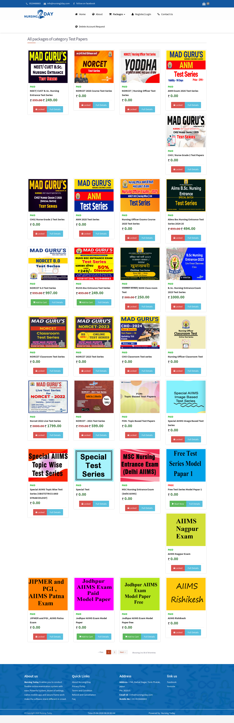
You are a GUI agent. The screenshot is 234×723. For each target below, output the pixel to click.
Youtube (171, 686)
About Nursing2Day (81, 681)
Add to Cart (40, 301)
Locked (40, 108)
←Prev (100, 652)
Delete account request (90, 26)
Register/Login (141, 13)
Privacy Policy (78, 686)
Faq (74, 698)
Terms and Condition (82, 690)
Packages (117, 13)
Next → (123, 652)
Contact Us (165, 13)
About (97, 13)
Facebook (171, 681)
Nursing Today (168, 712)
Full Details (55, 108)
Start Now (178, 503)
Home (80, 13)
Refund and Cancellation (84, 694)
